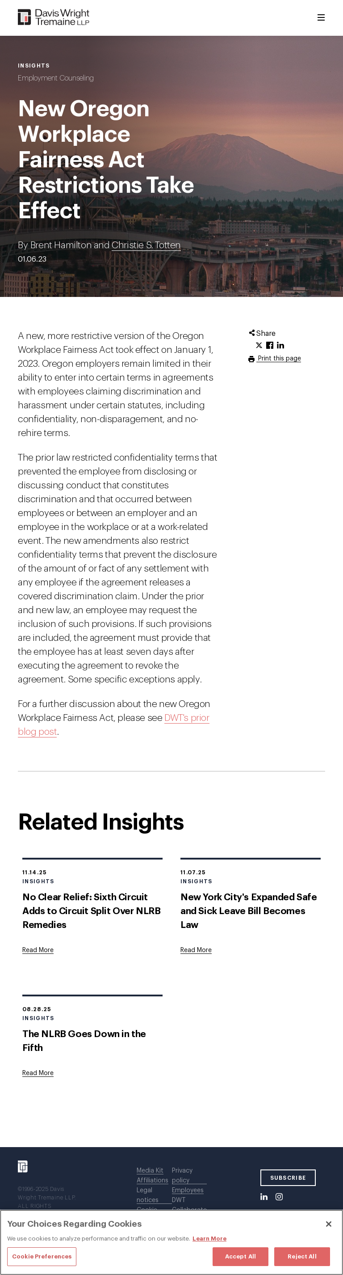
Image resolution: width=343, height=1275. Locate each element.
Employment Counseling (56, 78)
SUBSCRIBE (288, 1178)
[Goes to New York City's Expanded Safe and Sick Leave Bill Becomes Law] (196, 950)
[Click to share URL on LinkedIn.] (280, 346)
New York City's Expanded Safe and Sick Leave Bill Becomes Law (248, 911)
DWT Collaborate (189, 1205)
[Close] (329, 1224)
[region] (171, 1242)
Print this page (278, 359)
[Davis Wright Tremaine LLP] (54, 17)
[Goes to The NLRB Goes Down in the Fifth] (38, 1073)
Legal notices (148, 1195)
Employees (188, 1190)
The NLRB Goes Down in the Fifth (84, 1041)
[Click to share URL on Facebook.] (269, 346)
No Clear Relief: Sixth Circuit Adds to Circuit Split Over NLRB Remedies (91, 911)
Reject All (302, 1256)
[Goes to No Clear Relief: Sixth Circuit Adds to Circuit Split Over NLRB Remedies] (38, 950)
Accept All (240, 1256)
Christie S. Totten (146, 245)
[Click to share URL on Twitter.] (259, 346)
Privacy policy (182, 1176)
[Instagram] (279, 1197)
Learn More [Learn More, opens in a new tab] (209, 1238)
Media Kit (150, 1171)
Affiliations (152, 1181)
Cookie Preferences (41, 1256)
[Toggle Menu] (321, 17)
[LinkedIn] (264, 1197)
